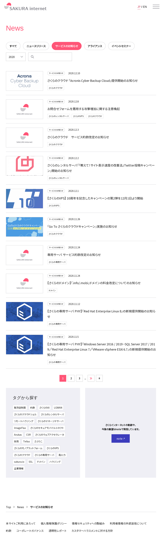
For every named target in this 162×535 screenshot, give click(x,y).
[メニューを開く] (156, 6)
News (20, 507)
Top (8, 507)
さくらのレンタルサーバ (59, 116)
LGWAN (58, 409)
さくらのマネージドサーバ (50, 423)
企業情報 (18, 470)
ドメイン (52, 291)
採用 (16, 443)
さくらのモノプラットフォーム (28, 450)
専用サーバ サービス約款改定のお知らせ (74, 256)
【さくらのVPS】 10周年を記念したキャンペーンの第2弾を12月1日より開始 (95, 199)
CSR (28, 436)
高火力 (62, 456)
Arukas (18, 436)
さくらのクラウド (56, 88)
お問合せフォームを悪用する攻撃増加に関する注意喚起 (83, 109)
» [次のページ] (91, 380)
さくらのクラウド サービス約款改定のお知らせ (78, 137)
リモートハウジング (23, 423)
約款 (32, 409)
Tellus (26, 443)
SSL (31, 463)
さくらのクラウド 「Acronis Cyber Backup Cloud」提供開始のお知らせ (92, 81)
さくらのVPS (78, 116)
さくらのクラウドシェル (25, 416)
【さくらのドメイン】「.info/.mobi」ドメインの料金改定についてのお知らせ (94, 284)
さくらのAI (44, 409)
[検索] (32, 57)
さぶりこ (38, 443)
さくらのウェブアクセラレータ (49, 436)
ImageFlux (20, 429)
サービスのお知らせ (58, 73)
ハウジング (54, 463)
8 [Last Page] (99, 380)
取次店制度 (20, 409)
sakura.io (19, 463)
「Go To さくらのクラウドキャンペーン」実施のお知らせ (82, 227)
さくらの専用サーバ (57, 263)
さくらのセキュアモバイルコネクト (47, 429)
